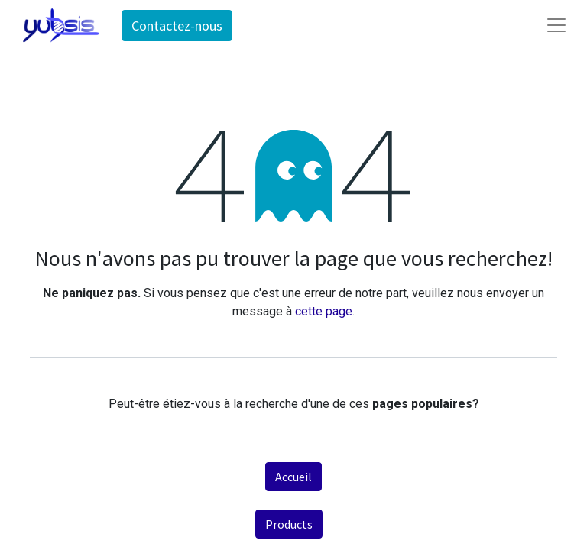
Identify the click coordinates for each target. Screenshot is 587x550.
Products (289, 524)
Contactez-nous (176, 25)
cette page (323, 311)
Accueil (293, 476)
